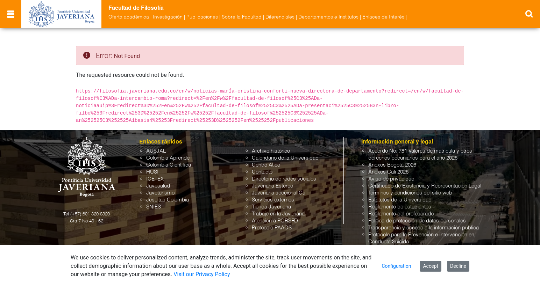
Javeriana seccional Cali (279, 193)
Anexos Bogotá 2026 (392, 165)
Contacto (262, 172)
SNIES (153, 206)
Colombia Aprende (168, 158)
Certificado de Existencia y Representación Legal (424, 186)
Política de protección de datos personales (417, 220)
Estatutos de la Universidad (400, 200)
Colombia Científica (168, 165)
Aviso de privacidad (391, 179)
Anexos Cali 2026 (388, 172)
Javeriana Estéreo (272, 186)
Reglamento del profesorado (401, 213)
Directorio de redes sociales (284, 179)
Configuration (396, 266)
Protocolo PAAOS (272, 227)
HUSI (152, 172)
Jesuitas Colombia (167, 200)
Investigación (168, 17)
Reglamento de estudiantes (399, 206)
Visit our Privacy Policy (201, 274)
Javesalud (158, 186)
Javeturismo (160, 193)
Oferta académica (128, 17)
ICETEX (155, 179)
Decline (458, 266)
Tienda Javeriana (271, 206)
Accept (430, 266)
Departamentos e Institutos (328, 17)
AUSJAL (156, 151)
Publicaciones (202, 17)
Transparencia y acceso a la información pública (423, 227)
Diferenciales (279, 17)
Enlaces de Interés (383, 17)
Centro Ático (266, 165)
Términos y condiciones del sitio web (410, 193)
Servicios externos (273, 200)
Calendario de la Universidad (285, 158)
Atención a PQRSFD (275, 220)
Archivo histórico (271, 151)
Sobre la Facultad (242, 17)
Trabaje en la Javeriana (278, 213)
